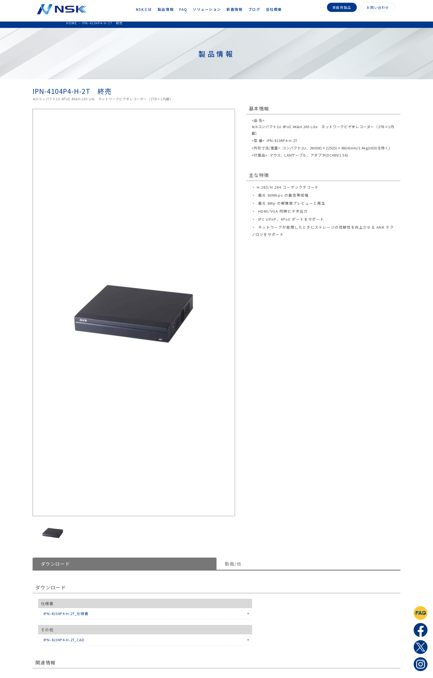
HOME (71, 23)
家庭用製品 (341, 6)
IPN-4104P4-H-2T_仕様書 (66, 613)
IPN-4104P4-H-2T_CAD (64, 639)
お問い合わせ (377, 6)
